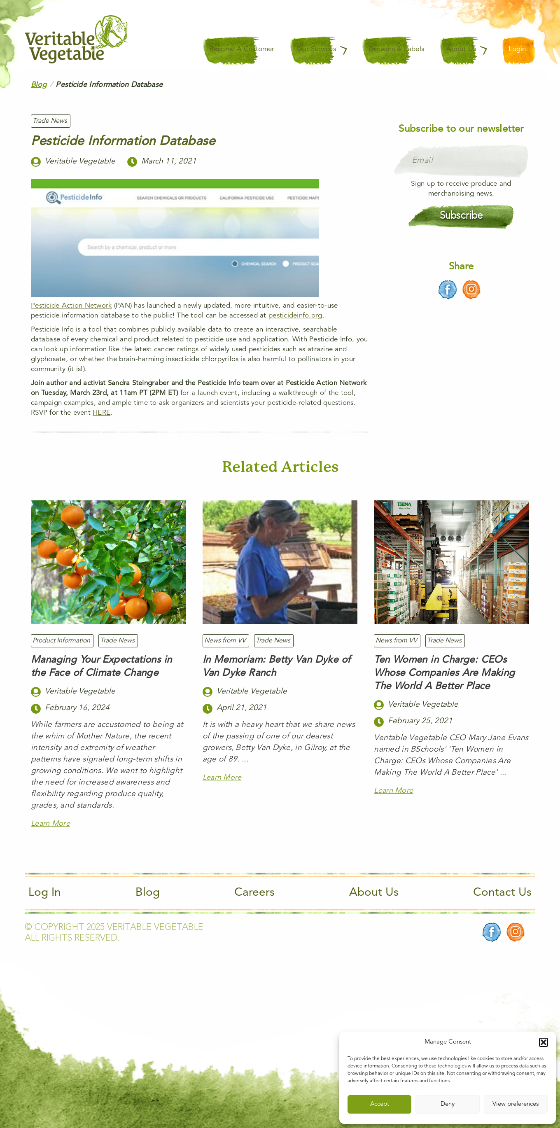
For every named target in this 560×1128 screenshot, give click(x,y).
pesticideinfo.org (295, 315)
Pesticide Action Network (71, 305)
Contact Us (502, 893)
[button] (543, 1042)
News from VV (225, 641)
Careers (254, 893)
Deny (448, 1104)
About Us (374, 893)
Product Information (61, 641)
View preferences (515, 1104)
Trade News (50, 121)
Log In (44, 893)
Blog (147, 893)
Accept (379, 1104)
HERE (101, 412)
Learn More (50, 823)
